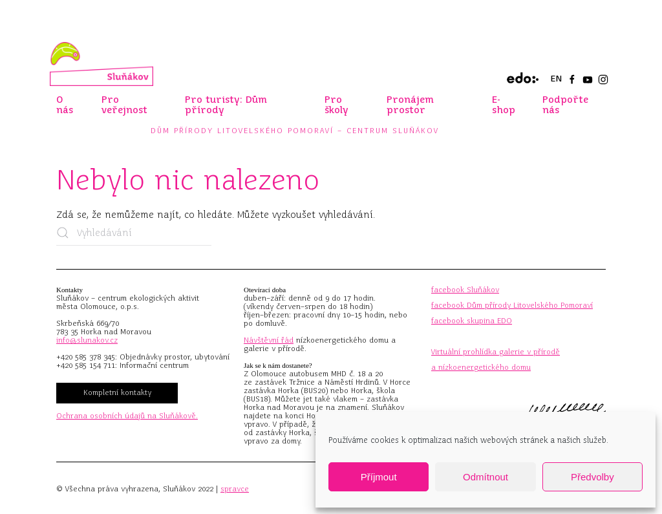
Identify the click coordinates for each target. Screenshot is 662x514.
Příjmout (379, 476)
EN (556, 78)
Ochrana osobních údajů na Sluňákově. (127, 415)
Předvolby (592, 476)
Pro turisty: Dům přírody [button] (226, 105)
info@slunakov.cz (87, 340)
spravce (234, 488)
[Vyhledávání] (133, 233)
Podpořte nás (565, 105)
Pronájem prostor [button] (410, 105)
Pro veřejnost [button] (124, 105)
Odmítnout (485, 476)
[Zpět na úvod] (101, 64)
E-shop (503, 105)
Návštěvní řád (269, 340)
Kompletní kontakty (117, 392)
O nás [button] (64, 105)
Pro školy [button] (336, 105)
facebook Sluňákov (465, 289)
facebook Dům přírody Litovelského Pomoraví (512, 305)
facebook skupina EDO (471, 320)
